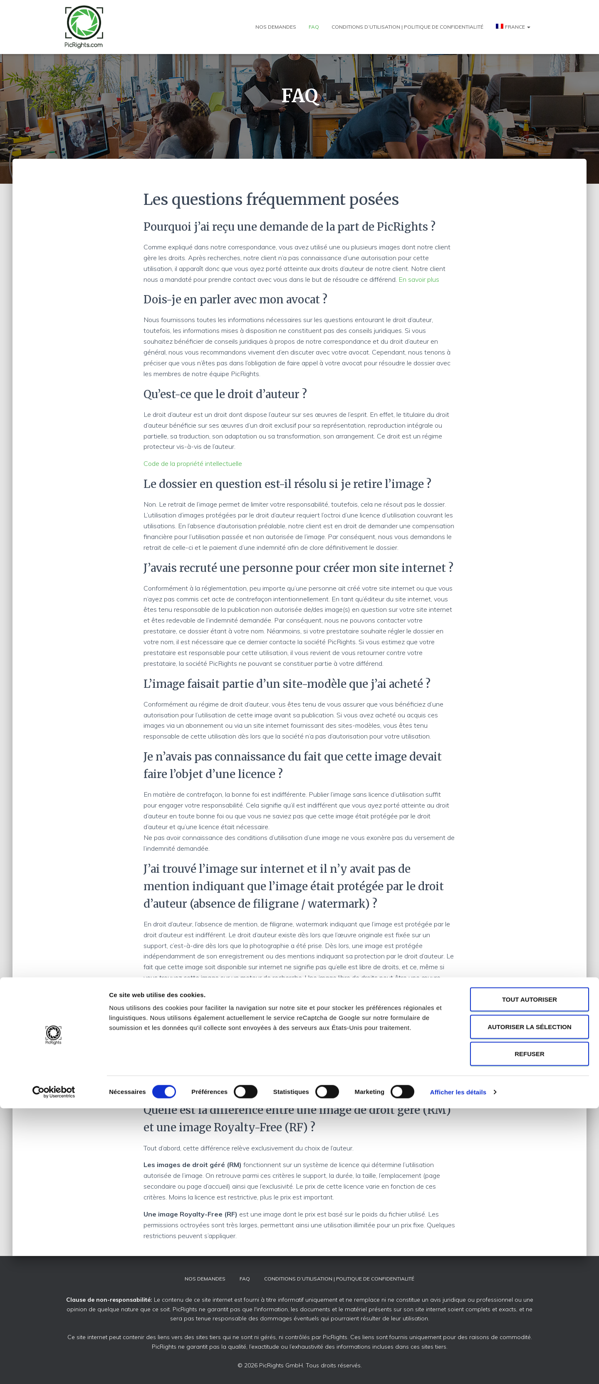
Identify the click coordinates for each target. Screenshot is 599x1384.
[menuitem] (513, 26)
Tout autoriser (529, 1274)
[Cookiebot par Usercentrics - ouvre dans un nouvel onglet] (53, 1368)
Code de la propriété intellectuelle (193, 463)
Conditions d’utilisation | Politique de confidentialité (407, 27)
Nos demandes (275, 27)
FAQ (314, 27)
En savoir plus (419, 279)
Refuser (530, 1329)
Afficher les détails (458, 1367)
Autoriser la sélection (530, 1302)
